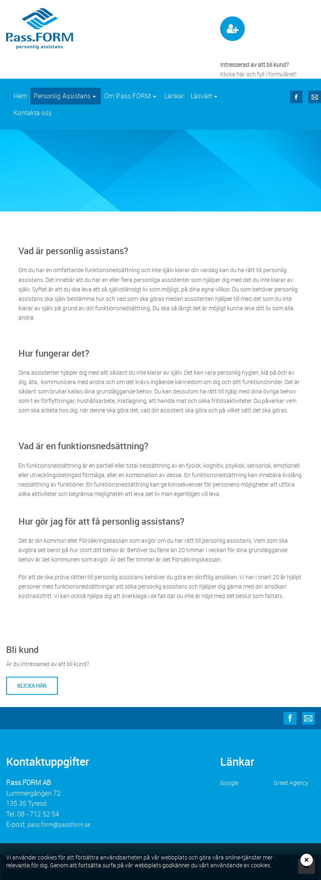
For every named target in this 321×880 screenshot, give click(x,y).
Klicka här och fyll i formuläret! (258, 74)
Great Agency (291, 783)
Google (229, 783)
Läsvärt (206, 98)
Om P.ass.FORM (132, 98)
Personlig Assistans (67, 98)
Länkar (174, 95)
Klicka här (32, 685)
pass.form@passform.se (58, 824)
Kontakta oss (33, 112)
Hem (20, 95)
